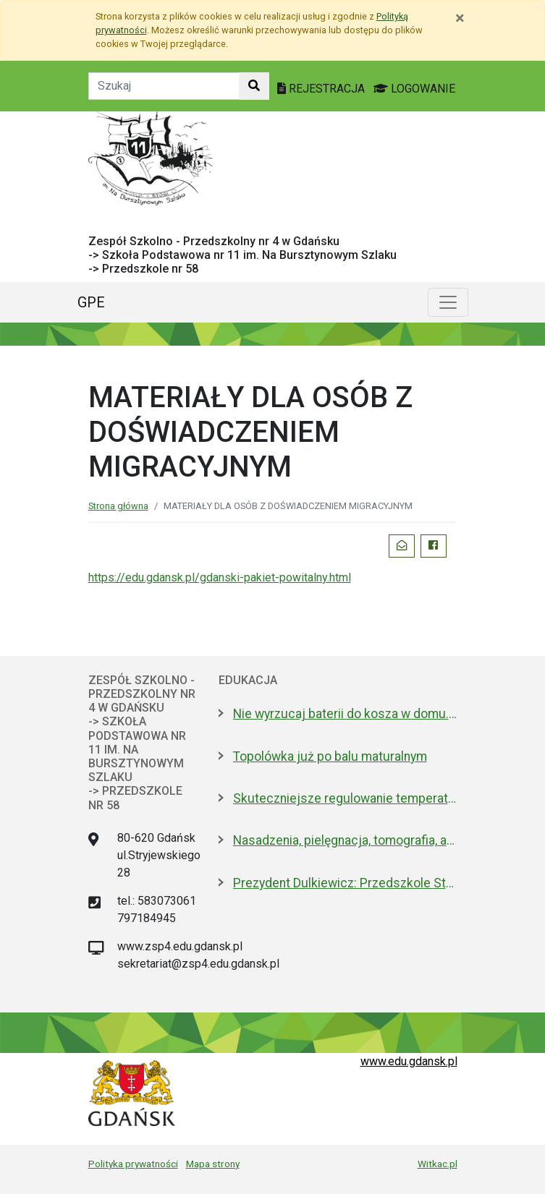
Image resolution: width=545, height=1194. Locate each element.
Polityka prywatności (133, 1163)
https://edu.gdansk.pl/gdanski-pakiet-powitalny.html (219, 577)
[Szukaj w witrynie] (254, 86)
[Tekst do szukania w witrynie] (164, 86)
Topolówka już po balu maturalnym (330, 756)
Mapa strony (213, 1163)
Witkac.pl (437, 1163)
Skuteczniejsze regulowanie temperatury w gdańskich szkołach (345, 798)
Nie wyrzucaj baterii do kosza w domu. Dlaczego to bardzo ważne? (345, 714)
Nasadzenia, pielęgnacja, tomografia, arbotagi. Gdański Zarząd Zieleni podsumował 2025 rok (345, 840)
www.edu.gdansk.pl (408, 1061)
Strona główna (118, 505)
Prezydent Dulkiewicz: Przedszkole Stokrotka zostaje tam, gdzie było (345, 883)
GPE (91, 302)
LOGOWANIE (414, 88)
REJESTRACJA (322, 88)
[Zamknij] (460, 18)
